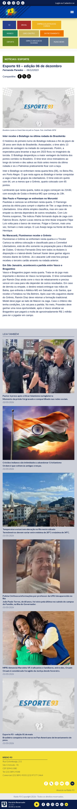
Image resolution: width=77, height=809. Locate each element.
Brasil (24, 25)
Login (57, 3)
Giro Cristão (29, 33)
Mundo (10, 33)
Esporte (10, 42)
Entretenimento (51, 33)
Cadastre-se (68, 3)
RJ (9, 25)
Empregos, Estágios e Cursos (46, 25)
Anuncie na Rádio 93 (65, 790)
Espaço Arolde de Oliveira (34, 42)
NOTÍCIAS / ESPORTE (17, 59)
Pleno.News (59, 42)
